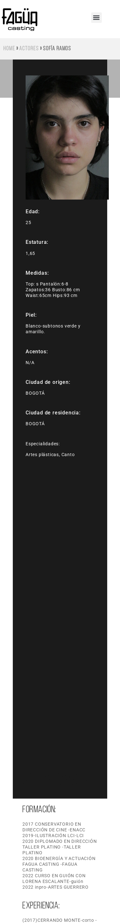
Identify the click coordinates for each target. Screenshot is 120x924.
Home (9, 49)
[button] (96, 17)
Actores (28, 49)
